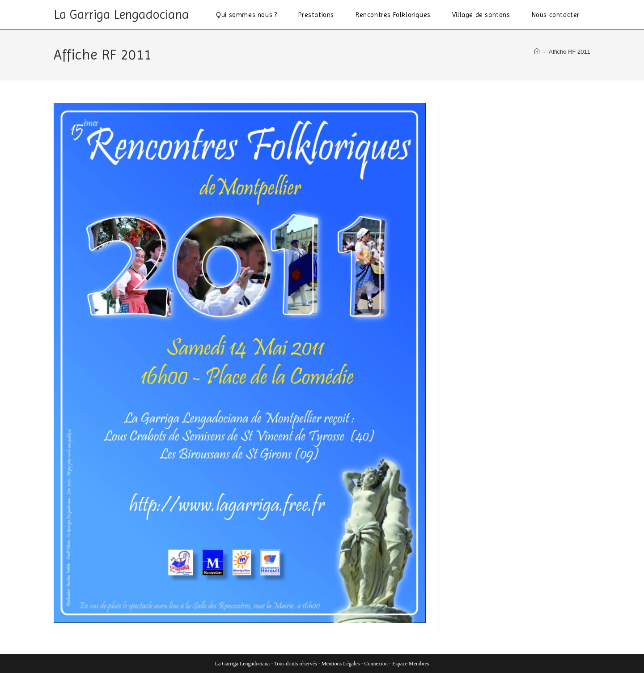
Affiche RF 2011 (569, 51)
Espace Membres (410, 663)
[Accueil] (537, 51)
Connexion (376, 663)
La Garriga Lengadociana (121, 14)
